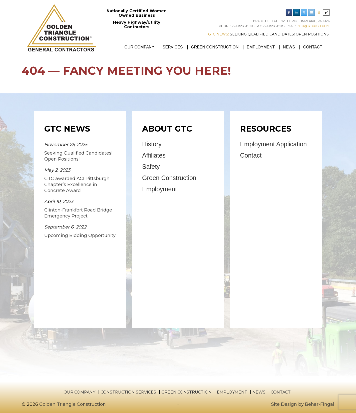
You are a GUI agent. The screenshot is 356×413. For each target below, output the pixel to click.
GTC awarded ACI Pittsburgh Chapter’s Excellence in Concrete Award (77, 184)
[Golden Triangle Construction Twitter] (304, 12)
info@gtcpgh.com (313, 26)
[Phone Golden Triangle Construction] (319, 12)
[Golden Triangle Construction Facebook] (289, 12)
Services (173, 47)
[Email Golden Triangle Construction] (311, 12)
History (152, 144)
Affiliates (154, 155)
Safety (151, 166)
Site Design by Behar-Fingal (302, 404)
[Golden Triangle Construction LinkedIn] (296, 12)
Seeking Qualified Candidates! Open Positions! (279, 34)
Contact (312, 47)
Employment (261, 47)
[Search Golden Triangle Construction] (326, 12)
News (289, 47)
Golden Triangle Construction (72, 404)
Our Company (139, 47)
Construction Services (128, 392)
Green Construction (214, 47)
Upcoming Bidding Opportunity (80, 235)
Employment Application (273, 144)
